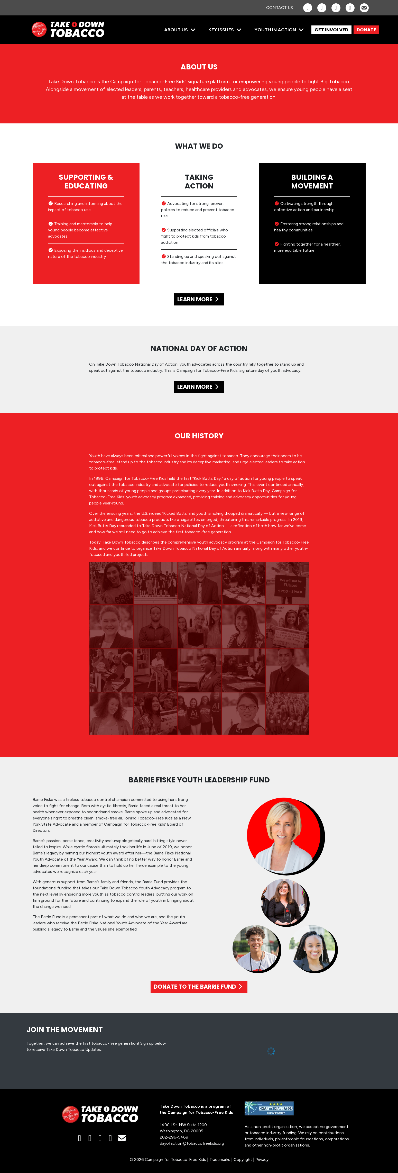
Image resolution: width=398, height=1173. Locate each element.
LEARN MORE (199, 299)
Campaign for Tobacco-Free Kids (175, 1159)
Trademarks (219, 1159)
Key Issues (221, 30)
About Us (176, 30)
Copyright (243, 1159)
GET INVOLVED (331, 29)
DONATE (366, 29)
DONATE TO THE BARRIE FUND (199, 987)
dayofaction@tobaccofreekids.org (192, 1143)
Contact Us (279, 7)
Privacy (262, 1159)
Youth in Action (275, 30)
